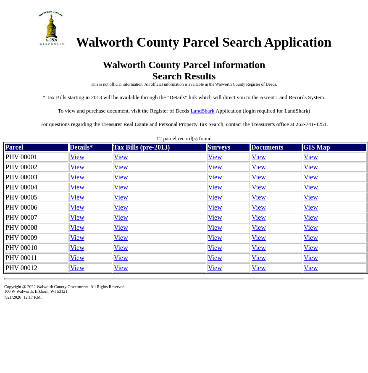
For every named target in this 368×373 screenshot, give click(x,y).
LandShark (202, 111)
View (77, 156)
